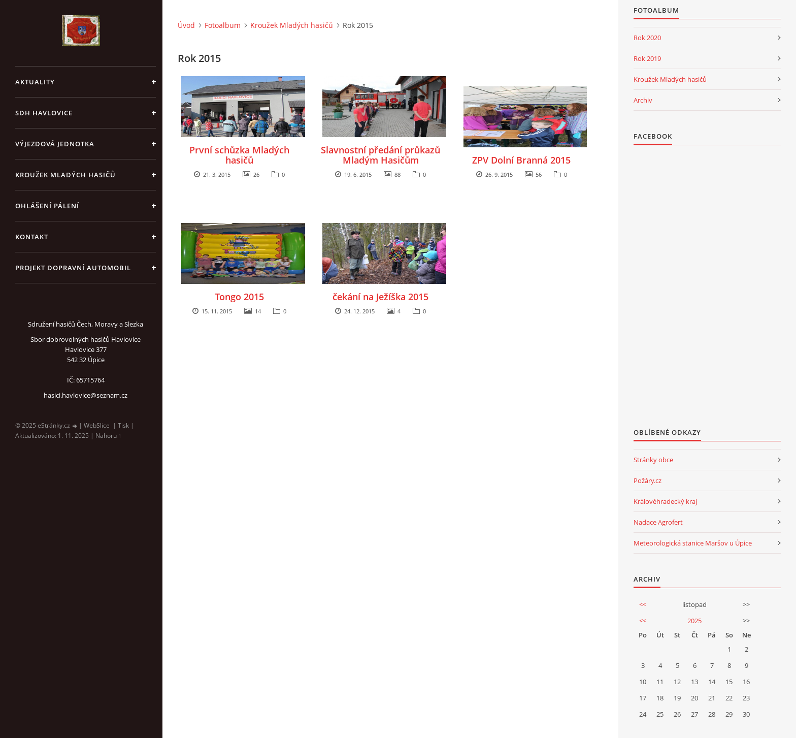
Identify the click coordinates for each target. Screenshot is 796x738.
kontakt (31, 236)
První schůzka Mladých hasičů (239, 155)
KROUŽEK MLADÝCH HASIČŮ (65, 174)
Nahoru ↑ (108, 435)
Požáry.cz (647, 480)
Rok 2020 (647, 37)
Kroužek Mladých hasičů (291, 25)
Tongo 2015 (239, 297)
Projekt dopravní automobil (73, 267)
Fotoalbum (223, 25)
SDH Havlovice (44, 112)
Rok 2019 (647, 58)
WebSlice (97, 425)
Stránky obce (653, 459)
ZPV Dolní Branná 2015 (521, 160)
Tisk (123, 425)
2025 (694, 620)
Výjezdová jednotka (54, 143)
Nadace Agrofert (658, 522)
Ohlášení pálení (47, 205)
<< (642, 604)
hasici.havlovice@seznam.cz (85, 395)
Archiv (643, 100)
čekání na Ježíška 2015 (380, 297)
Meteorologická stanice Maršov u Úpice (693, 543)
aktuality (35, 81)
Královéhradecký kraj (665, 501)
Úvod (186, 25)
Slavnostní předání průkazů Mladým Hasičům (380, 155)
